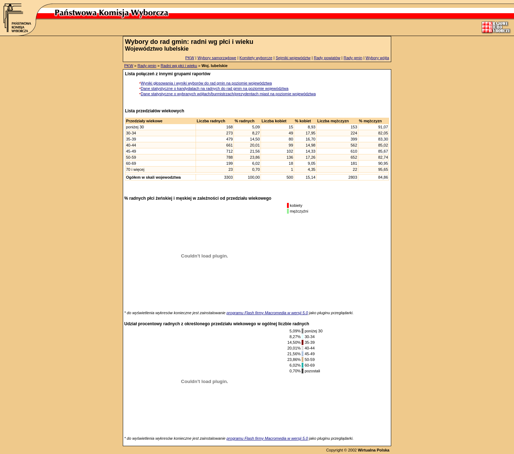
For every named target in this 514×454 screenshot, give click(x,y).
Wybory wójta (377, 58)
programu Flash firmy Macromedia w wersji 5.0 (267, 313)
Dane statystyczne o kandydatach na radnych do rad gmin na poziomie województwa (214, 88)
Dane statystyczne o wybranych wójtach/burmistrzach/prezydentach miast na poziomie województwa (228, 94)
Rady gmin (353, 58)
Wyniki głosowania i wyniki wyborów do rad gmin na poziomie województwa (206, 83)
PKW (189, 58)
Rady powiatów (327, 58)
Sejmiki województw (293, 58)
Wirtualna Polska (373, 450)
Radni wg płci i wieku (179, 65)
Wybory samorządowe (216, 58)
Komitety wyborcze (256, 58)
